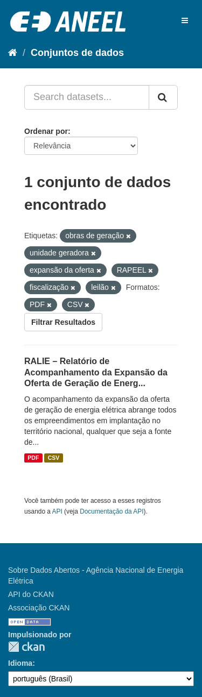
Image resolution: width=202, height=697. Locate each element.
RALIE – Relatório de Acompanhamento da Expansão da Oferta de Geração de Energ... (96, 372)
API (57, 511)
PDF (33, 457)
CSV (54, 457)
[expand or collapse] (185, 20)
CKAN (26, 646)
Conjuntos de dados (77, 52)
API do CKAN (31, 594)
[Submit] (163, 97)
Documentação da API (111, 511)
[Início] (12, 52)
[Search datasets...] (86, 97)
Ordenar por (46, 131)
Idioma (20, 663)
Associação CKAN (38, 607)
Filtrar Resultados (63, 322)
